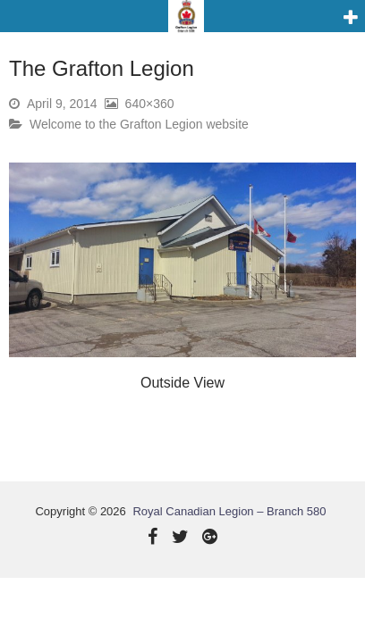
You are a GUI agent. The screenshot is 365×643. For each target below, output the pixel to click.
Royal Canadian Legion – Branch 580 (229, 511)
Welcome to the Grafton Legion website (139, 124)
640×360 (149, 103)
